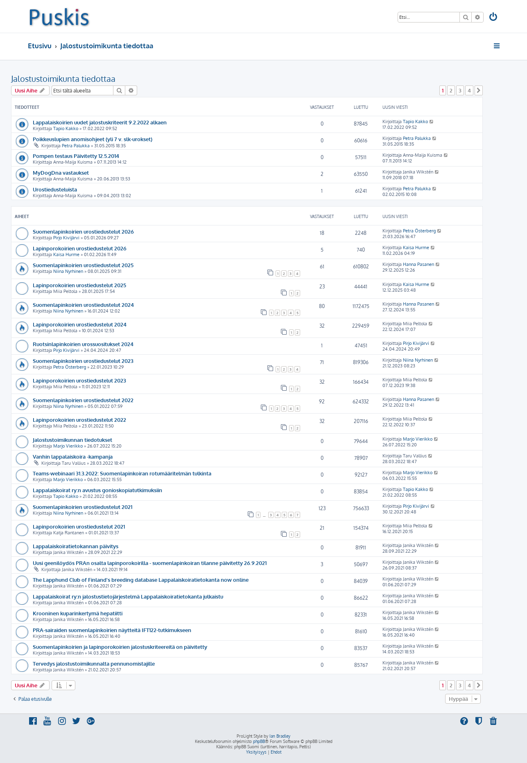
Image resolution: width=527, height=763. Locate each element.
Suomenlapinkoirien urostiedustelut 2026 (83, 231)
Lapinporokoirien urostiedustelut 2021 (79, 526)
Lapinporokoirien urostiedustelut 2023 (79, 380)
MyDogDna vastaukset (61, 172)
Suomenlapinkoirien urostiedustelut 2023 (83, 360)
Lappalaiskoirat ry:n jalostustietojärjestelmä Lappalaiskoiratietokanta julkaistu (128, 596)
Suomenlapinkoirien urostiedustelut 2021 (82, 506)
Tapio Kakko (65, 128)
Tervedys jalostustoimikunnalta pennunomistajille (94, 663)
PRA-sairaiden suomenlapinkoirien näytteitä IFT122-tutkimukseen (112, 629)
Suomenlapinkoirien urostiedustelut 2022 (83, 399)
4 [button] (469, 90)
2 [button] (451, 90)
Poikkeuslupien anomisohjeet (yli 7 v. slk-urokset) (92, 138)
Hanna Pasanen (418, 264)
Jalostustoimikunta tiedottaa (63, 78)
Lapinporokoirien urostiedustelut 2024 (80, 324)
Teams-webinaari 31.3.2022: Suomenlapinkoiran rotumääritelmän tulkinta (122, 473)
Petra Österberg (419, 231)
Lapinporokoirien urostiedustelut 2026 (80, 248)
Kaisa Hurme (66, 254)
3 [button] (460, 90)
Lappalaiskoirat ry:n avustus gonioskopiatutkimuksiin (97, 489)
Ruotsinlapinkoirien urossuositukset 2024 (83, 343)
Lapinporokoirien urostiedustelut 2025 (79, 284)
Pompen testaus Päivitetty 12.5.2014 (76, 155)
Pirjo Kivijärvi (66, 238)
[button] (479, 90)
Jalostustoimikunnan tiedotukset (72, 439)
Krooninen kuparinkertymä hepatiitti (77, 613)
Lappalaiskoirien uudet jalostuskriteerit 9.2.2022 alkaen (100, 122)
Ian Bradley (279, 736)
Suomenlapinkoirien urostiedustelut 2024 (83, 304)
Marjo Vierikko (68, 446)
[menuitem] (493, 17)
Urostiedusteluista (55, 189)
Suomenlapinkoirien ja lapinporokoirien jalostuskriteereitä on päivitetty (120, 646)
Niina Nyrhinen (68, 271)
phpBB (259, 741)
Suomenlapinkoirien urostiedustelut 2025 (83, 264)
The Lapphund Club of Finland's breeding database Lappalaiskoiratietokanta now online (141, 579)
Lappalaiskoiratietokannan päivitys (75, 545)
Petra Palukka (76, 146)
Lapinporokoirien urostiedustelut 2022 (79, 419)
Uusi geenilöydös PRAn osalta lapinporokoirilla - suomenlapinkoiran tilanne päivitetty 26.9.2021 (150, 562)
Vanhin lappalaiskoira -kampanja (73, 456)
